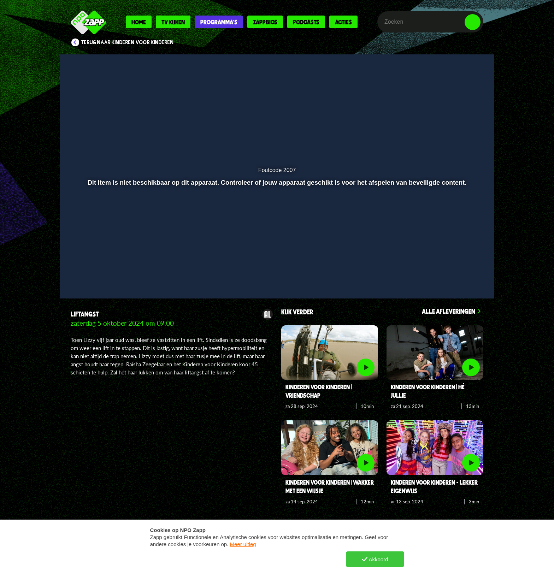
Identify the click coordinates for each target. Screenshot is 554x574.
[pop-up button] (450, 274)
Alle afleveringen (448, 311)
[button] (88, 274)
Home (138, 22)
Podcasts (306, 22)
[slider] (277, 259)
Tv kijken (173, 22)
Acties (343, 22)
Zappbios (265, 22)
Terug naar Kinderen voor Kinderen (127, 42)
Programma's (218, 22)
